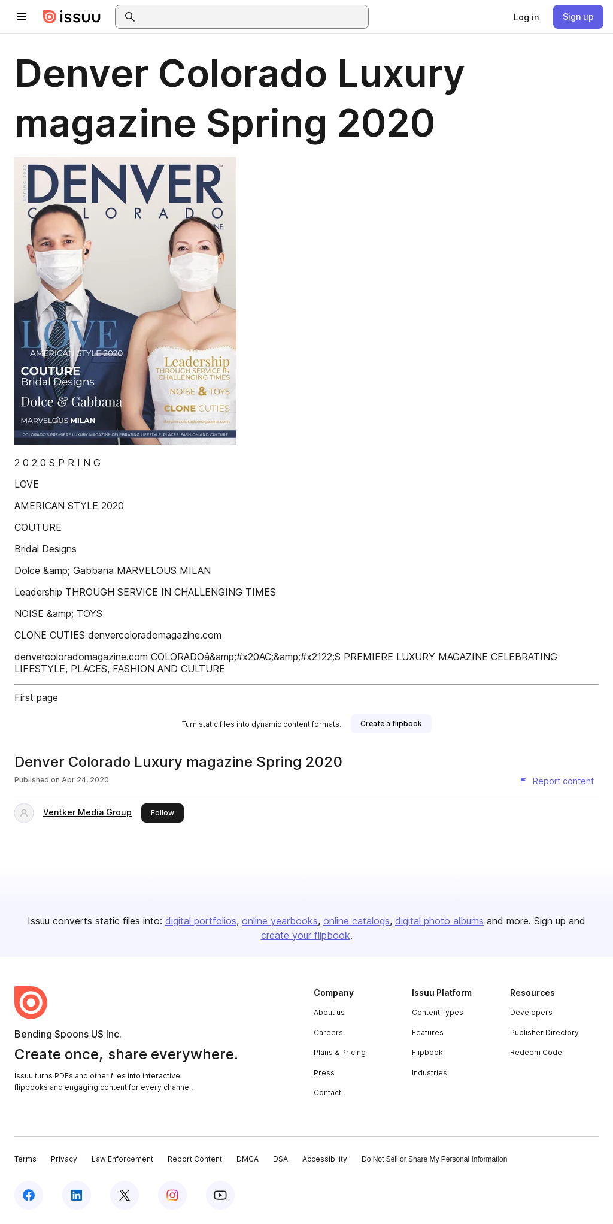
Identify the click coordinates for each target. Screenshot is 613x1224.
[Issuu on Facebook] (28, 1195)
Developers (531, 1012)
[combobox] (252, 16)
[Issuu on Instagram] (172, 1195)
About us (329, 1012)
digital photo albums (439, 921)
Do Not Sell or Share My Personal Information (434, 1159)
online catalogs (356, 921)
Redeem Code (536, 1052)
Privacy (64, 1159)
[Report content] (556, 781)
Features (428, 1032)
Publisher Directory (544, 1032)
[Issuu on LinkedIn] (76, 1195)
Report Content (195, 1159)
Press (324, 1072)
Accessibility (324, 1159)
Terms (25, 1159)
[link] (526, 17)
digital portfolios (200, 921)
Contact (327, 1092)
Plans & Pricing (340, 1052)
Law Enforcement (122, 1159)
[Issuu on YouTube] (220, 1195)
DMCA (247, 1159)
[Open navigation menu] (22, 17)
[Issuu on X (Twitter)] (124, 1195)
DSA (280, 1159)
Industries (429, 1072)
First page (36, 697)
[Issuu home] (71, 16)
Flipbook (427, 1052)
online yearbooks (280, 921)
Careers (328, 1032)
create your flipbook (305, 935)
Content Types (437, 1012)
